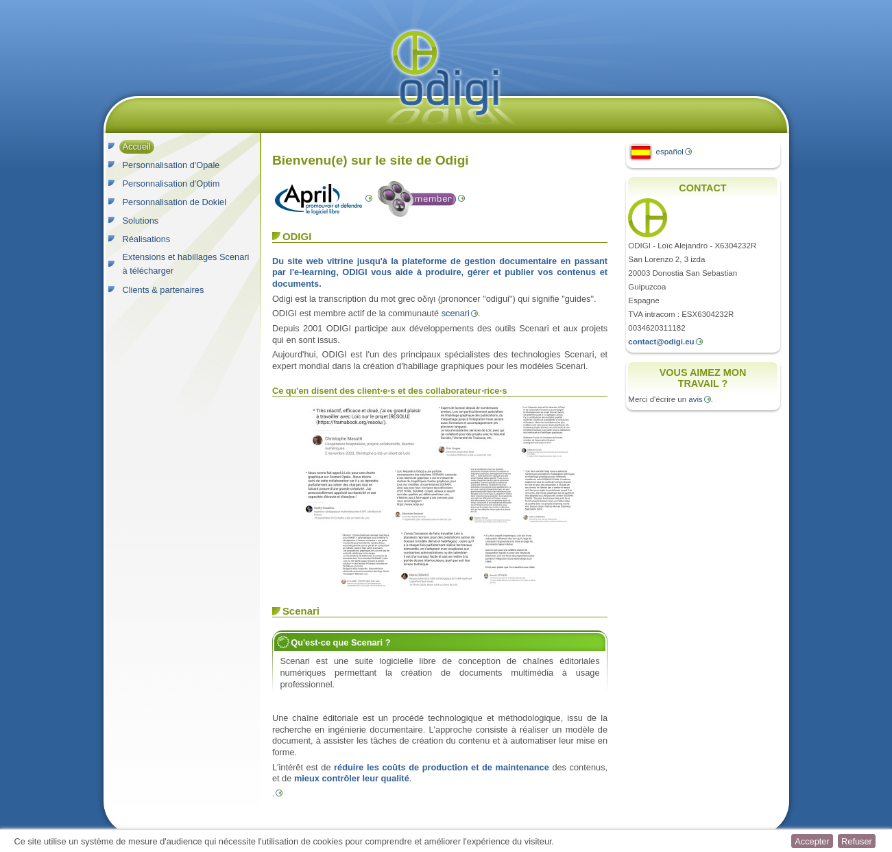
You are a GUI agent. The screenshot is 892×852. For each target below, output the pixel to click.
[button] (811, 841)
